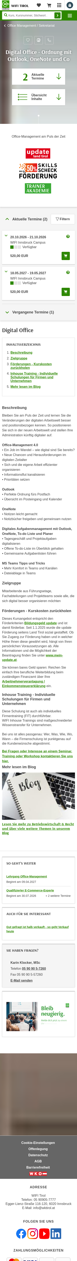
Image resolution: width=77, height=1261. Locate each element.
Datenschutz (38, 1155)
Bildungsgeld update (40, 623)
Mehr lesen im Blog (25, 386)
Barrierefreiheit (38, 1167)
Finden (57, 15)
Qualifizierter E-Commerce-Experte (30, 890)
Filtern (63, 219)
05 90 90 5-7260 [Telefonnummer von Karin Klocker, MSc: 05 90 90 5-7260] (34, 968)
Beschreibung (21, 352)
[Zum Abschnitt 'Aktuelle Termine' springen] (38, 76)
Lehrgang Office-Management (26, 876)
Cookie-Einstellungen (38, 1143)
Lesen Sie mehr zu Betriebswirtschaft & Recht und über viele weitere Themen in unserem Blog (38, 828)
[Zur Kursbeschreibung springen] (38, 97)
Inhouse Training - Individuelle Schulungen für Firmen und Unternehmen (34, 377)
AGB (38, 1161)
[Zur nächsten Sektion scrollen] (38, 120)
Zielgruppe (18, 358)
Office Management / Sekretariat (31, 25)
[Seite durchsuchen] (32, 15)
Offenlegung (38, 1149)
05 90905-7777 (45, 1199)
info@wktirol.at (44, 1208)
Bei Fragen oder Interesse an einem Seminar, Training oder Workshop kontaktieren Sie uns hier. (37, 756)
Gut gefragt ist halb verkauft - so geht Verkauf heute (37, 929)
